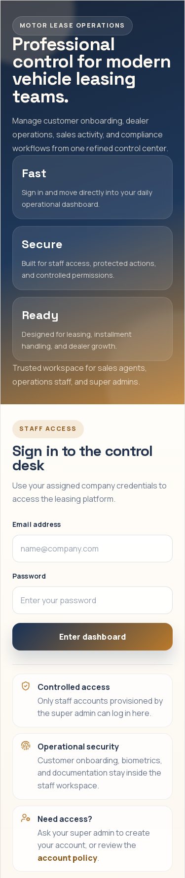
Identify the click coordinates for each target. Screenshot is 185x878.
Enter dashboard (92, 636)
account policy (67, 857)
